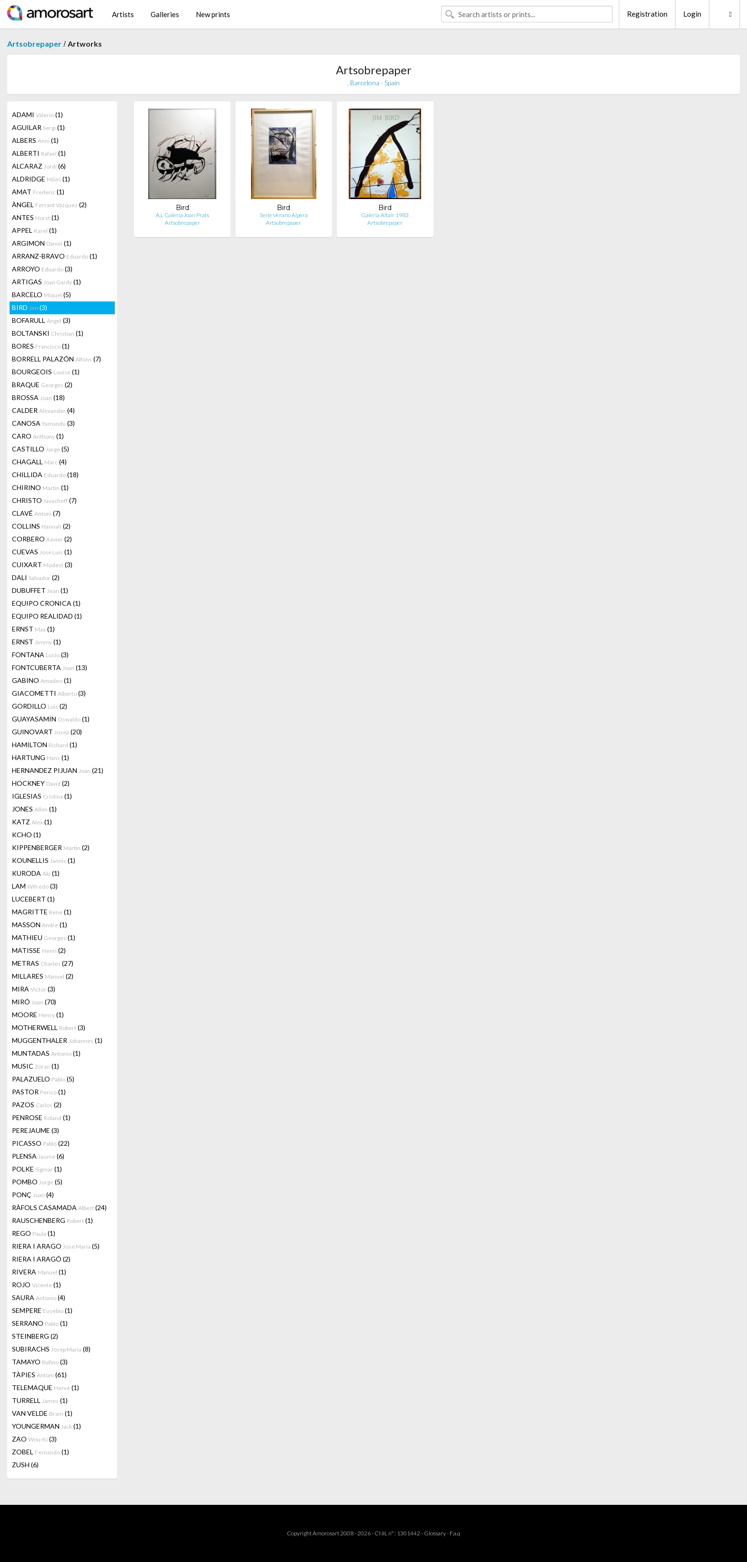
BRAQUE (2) (42, 384)
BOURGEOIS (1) (46, 372)
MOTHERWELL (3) (48, 1027)
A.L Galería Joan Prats (182, 215)
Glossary (435, 1533)
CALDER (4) (43, 410)
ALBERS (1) (35, 140)
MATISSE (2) (39, 950)
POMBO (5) (37, 1182)
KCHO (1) (26, 835)
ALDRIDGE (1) (41, 179)
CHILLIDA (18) (45, 475)
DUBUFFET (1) (40, 590)
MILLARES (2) (42, 976)
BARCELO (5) (41, 294)
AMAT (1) (38, 192)
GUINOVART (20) (47, 732)
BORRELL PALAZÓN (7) (56, 359)
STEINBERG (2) (35, 1336)
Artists (123, 14)
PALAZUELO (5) (43, 1079)
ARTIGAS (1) (46, 282)
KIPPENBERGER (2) (51, 847)
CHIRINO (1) (40, 487)
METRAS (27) (42, 963)
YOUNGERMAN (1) (46, 1426)
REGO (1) (33, 1233)
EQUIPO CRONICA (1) (46, 603)
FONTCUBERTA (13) (49, 667)
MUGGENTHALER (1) (57, 1040)
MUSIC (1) (35, 1066)
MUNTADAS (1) (46, 1053)
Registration (647, 14)
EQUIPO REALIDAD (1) (47, 616)
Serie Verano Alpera (284, 215)
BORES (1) (41, 346)
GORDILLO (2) (39, 706)
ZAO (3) (34, 1439)
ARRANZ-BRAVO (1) (54, 256)
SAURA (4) (38, 1297)
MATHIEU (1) (43, 937)
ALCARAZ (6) (39, 166)
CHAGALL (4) (39, 462)
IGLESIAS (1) (42, 796)
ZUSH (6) (25, 1465)
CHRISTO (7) (44, 500)
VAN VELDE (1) (42, 1413)
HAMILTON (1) (44, 745)
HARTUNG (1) (40, 757)
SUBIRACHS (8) (51, 1349)
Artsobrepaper (34, 43)
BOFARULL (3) (41, 320)
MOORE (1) (38, 1015)
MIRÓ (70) (34, 1002)
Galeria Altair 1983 (385, 215)
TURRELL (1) (40, 1400)
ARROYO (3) (42, 269)
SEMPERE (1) (42, 1310)
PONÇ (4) (33, 1195)
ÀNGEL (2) (49, 204)
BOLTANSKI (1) (47, 333)
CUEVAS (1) (42, 552)
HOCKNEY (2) (41, 783)
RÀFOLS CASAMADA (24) (59, 1207)
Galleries (165, 14)
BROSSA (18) (38, 397)
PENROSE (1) (41, 1117)
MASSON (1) (39, 925)
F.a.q (455, 1533)
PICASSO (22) (41, 1143)
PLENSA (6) (38, 1156)
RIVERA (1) (39, 1272)
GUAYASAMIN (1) (51, 719)
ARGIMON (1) (41, 243)
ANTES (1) (35, 217)
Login (692, 14)
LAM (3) (35, 886)
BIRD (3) (29, 307)
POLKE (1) (37, 1169)
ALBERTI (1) (39, 153)
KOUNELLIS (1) (43, 860)
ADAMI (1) (37, 114)
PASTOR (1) (39, 1092)
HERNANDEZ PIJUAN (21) (57, 770)
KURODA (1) (36, 873)
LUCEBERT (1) (33, 899)
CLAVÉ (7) (36, 513)
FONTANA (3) (40, 655)
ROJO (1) (36, 1285)
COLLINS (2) (41, 526)
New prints (213, 14)
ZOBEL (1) (40, 1452)
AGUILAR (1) (38, 127)
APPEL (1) (34, 230)
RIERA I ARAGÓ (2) (41, 1259)
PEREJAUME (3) (35, 1130)
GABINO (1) (41, 680)
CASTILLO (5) (40, 449)
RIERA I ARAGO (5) (56, 1246)
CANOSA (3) (43, 423)
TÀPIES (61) (39, 1375)
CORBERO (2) (42, 539)
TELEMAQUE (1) (45, 1387)
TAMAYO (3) (40, 1362)
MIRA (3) (33, 989)
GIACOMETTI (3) (49, 693)
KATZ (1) (32, 822)
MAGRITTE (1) (41, 912)
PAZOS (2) (36, 1105)
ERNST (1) (33, 629)
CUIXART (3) (42, 565)
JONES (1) (34, 809)
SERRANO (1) (40, 1323)
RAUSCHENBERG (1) (52, 1220)
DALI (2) (36, 577)
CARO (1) (38, 436)
